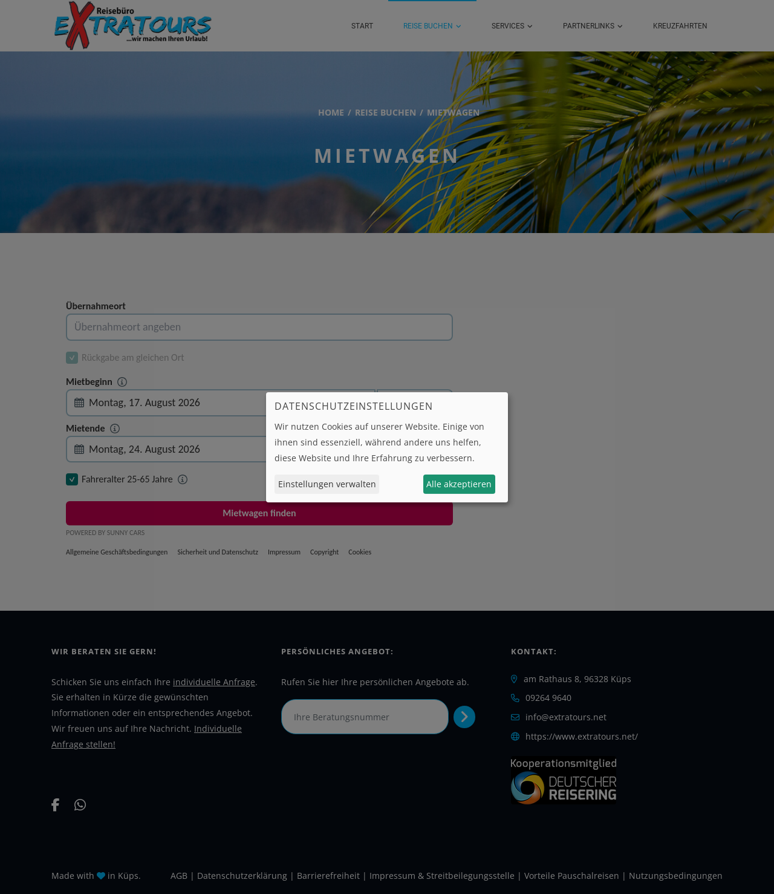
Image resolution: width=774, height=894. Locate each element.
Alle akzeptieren (459, 484)
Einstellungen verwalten (327, 484)
